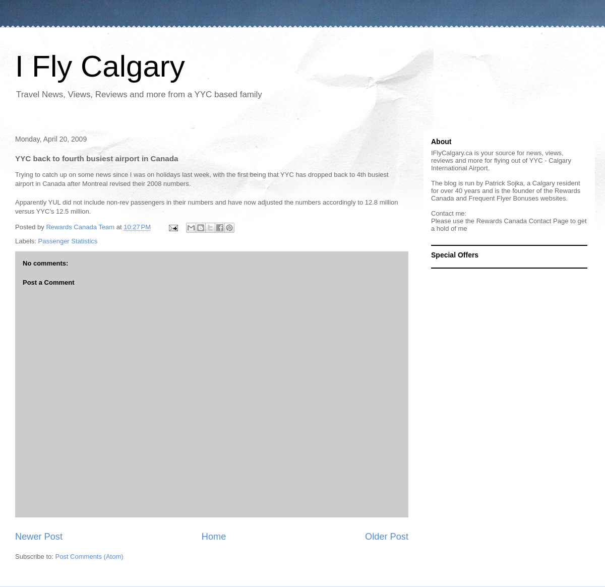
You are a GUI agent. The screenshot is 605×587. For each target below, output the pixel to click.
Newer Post (39, 537)
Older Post (386, 537)
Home (214, 537)
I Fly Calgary (100, 66)
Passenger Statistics (68, 241)
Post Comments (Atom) (89, 556)
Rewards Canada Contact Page (522, 221)
